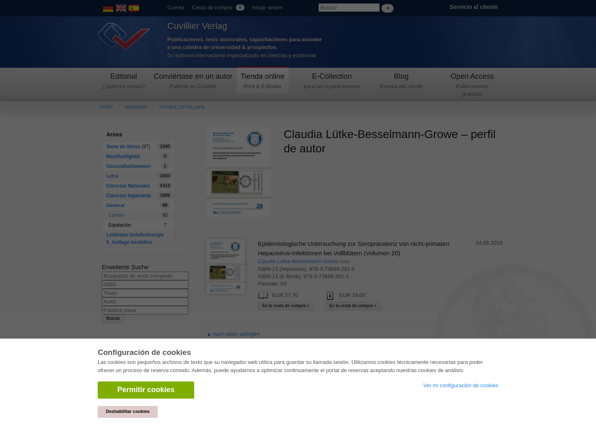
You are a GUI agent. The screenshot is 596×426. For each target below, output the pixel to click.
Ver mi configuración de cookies (460, 385)
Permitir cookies (146, 390)
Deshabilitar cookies (128, 411)
